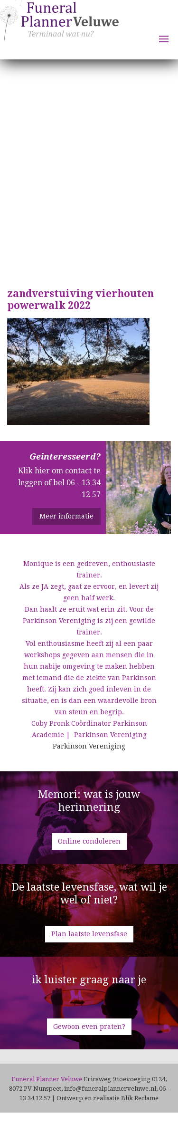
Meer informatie (66, 516)
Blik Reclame (140, 1098)
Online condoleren (89, 841)
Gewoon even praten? (89, 1026)
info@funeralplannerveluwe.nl (110, 1088)
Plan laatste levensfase (89, 934)
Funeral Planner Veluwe (59, 29)
